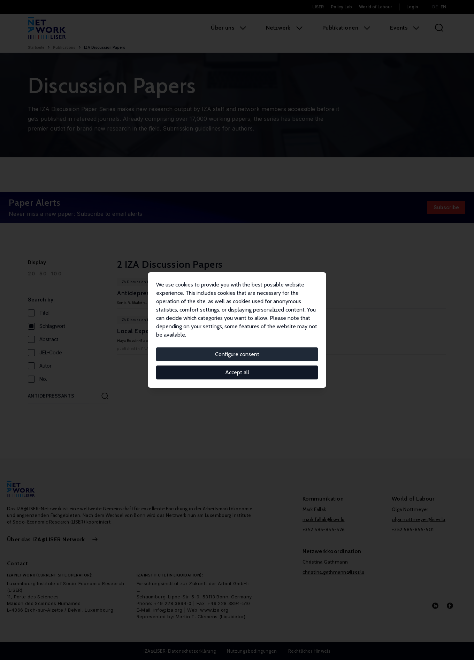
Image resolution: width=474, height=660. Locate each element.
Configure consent (237, 354)
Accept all (237, 372)
